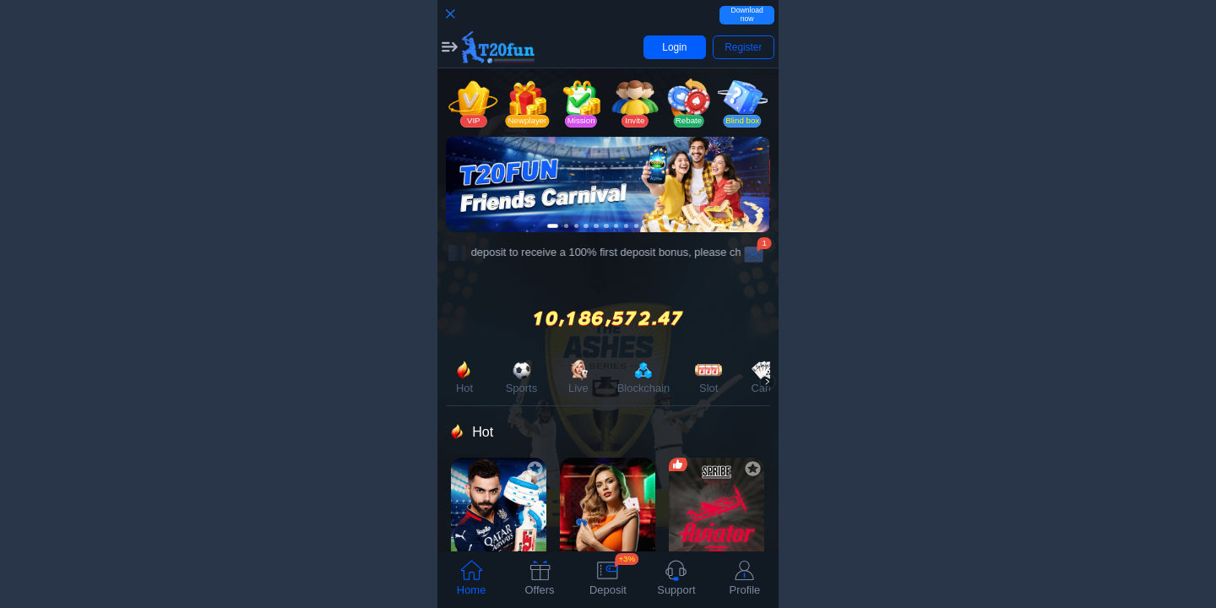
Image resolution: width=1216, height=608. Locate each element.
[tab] (471, 579)
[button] (449, 47)
